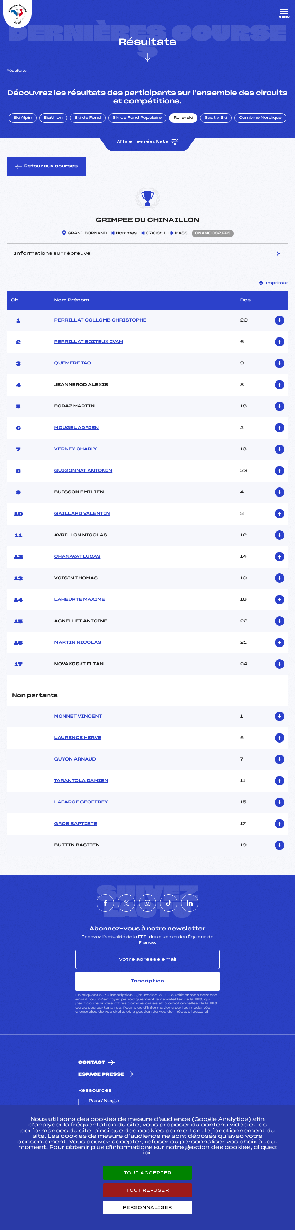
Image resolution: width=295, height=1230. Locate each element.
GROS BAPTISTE (75, 824)
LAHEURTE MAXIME (79, 600)
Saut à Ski (216, 118)
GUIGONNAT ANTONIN (83, 471)
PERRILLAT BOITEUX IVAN (88, 342)
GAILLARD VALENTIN (82, 514)
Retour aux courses (46, 166)
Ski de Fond (87, 118)
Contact (91, 1062)
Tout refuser (147, 1190)
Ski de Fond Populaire (137, 118)
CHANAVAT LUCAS (77, 557)
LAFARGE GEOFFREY (81, 802)
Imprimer (273, 283)
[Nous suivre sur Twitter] (126, 903)
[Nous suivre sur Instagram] (147, 903)
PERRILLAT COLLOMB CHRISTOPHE (100, 320)
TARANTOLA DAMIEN (81, 781)
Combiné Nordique (260, 118)
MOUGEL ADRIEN (76, 428)
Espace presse (101, 1074)
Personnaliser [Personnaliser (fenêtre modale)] (147, 1207)
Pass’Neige (104, 1101)
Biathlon (53, 118)
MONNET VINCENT (78, 716)
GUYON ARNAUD (75, 759)
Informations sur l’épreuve (147, 253)
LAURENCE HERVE (77, 738)
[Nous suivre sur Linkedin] (189, 903)
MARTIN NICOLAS (77, 643)
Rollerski (183, 118)
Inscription (147, 981)
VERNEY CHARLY (75, 449)
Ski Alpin (22, 118)
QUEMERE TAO (72, 363)
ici (206, 1011)
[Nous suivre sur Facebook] (105, 903)
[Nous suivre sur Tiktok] (168, 903)
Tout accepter (147, 1173)
